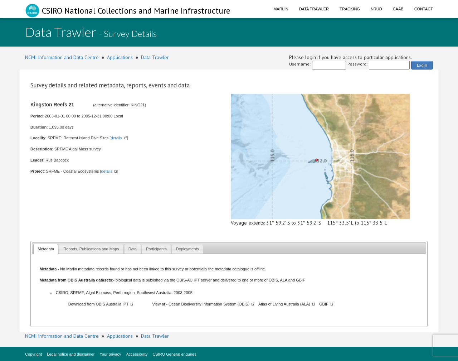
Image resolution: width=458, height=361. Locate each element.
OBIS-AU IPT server (194, 280)
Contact (423, 9)
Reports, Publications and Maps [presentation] (91, 249)
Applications (120, 57)
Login (422, 65)
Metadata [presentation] (46, 249)
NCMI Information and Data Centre (62, 57)
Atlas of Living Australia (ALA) (284, 304)
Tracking (350, 9)
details (116, 138)
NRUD (376, 9)
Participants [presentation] (156, 249)
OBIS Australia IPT (112, 304)
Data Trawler (314, 9)
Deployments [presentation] (187, 249)
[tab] (45, 249)
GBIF (300, 280)
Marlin (280, 9)
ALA (283, 280)
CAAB (398, 9)
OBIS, (274, 280)
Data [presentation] (132, 249)
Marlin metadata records (87, 269)
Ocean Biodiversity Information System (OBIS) (209, 304)
